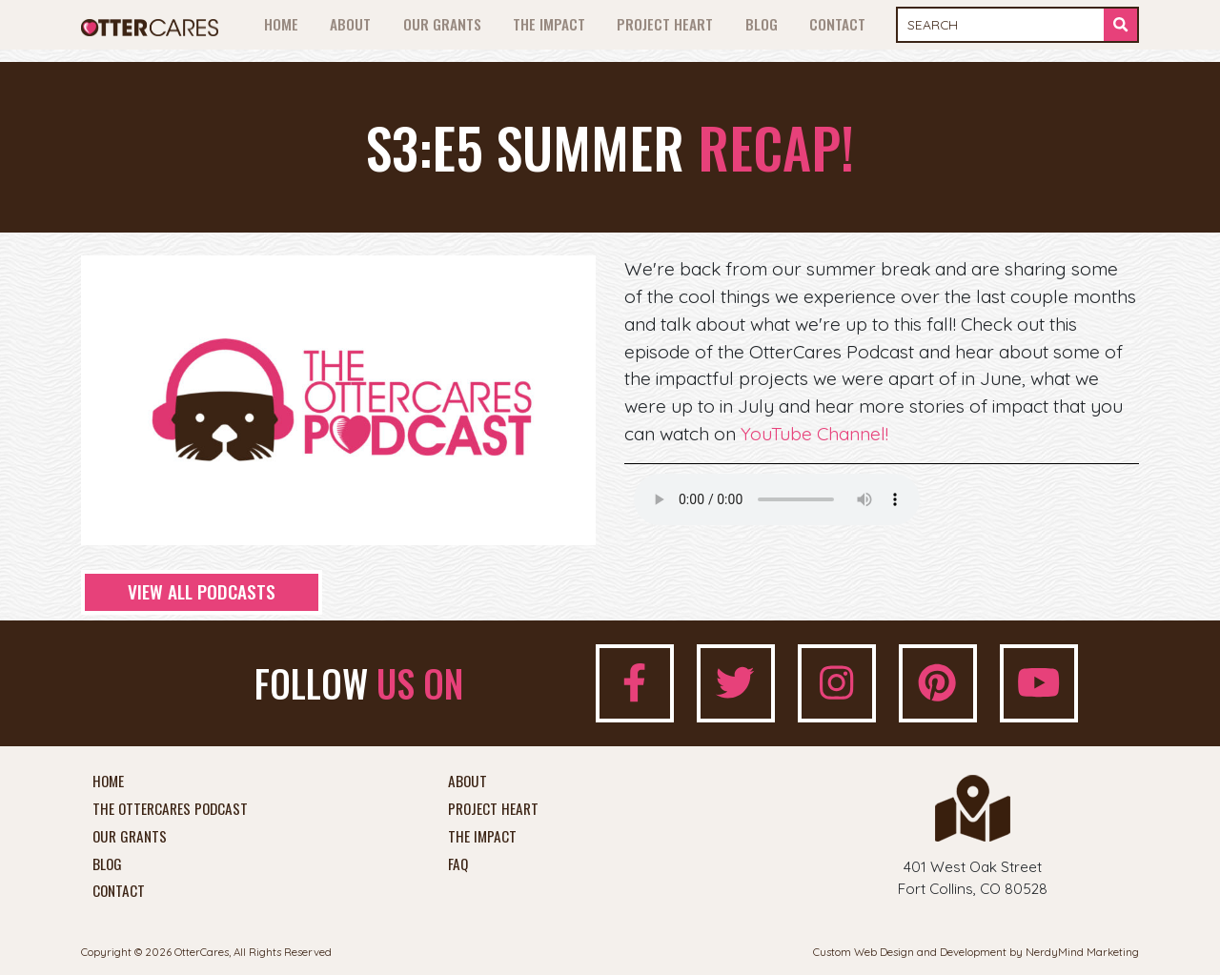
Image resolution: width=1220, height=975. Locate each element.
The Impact (549, 23)
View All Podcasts (201, 591)
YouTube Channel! (814, 433)
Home (281, 23)
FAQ (458, 864)
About (350, 23)
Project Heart (665, 23)
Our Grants (442, 23)
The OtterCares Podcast (170, 809)
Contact (837, 23)
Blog (761, 23)
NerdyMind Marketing (1082, 952)
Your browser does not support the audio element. (777, 499)
